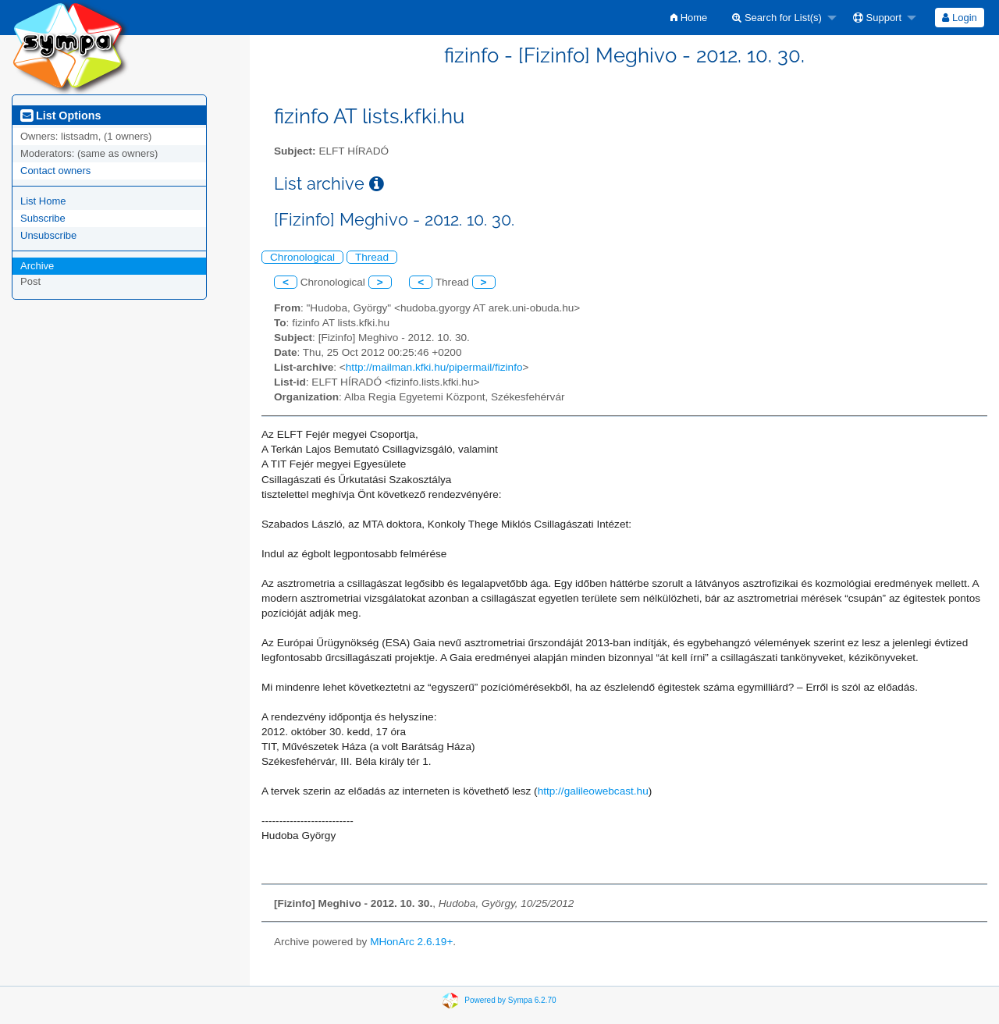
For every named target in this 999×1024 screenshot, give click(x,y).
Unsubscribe (48, 235)
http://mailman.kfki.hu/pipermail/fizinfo (434, 367)
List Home (43, 201)
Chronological (302, 257)
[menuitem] (689, 17)
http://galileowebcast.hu (593, 791)
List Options (60, 115)
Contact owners (55, 170)
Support (877, 17)
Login (959, 17)
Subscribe (43, 218)
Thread (372, 257)
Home (688, 17)
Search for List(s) (777, 17)
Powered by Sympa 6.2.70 (510, 1000)
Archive (37, 266)
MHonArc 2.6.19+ (411, 942)
